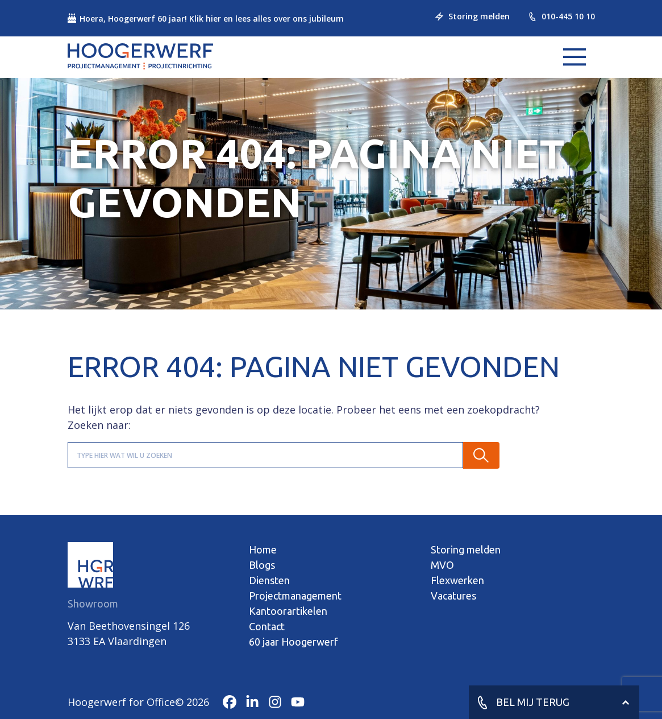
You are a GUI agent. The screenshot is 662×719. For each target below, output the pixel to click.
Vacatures (453, 595)
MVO (442, 565)
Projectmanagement (295, 595)
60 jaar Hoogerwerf (293, 641)
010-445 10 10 (561, 16)
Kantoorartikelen (288, 611)
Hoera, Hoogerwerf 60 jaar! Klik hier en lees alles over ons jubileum (206, 18)
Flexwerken (457, 580)
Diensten (269, 580)
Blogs (262, 565)
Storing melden (472, 16)
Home (263, 549)
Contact (267, 626)
